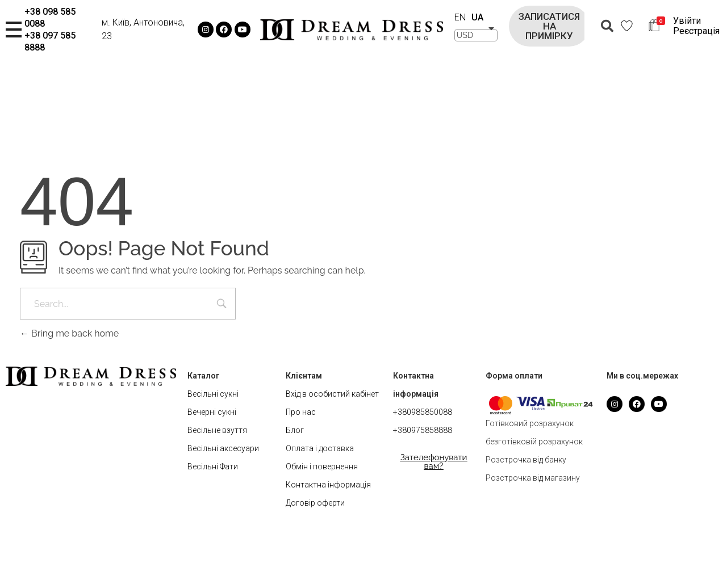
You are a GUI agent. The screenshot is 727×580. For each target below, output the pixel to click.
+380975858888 (422, 430)
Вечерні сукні (211, 412)
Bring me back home (69, 333)
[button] (549, 26)
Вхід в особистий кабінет (332, 393)
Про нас (301, 412)
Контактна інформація (328, 484)
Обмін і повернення (322, 466)
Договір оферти (315, 502)
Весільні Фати (212, 466)
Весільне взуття (217, 430)
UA (477, 17)
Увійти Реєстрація (696, 25)
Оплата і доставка (320, 448)
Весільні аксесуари (223, 448)
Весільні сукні (213, 393)
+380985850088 (422, 412)
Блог (295, 430)
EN (460, 17)
